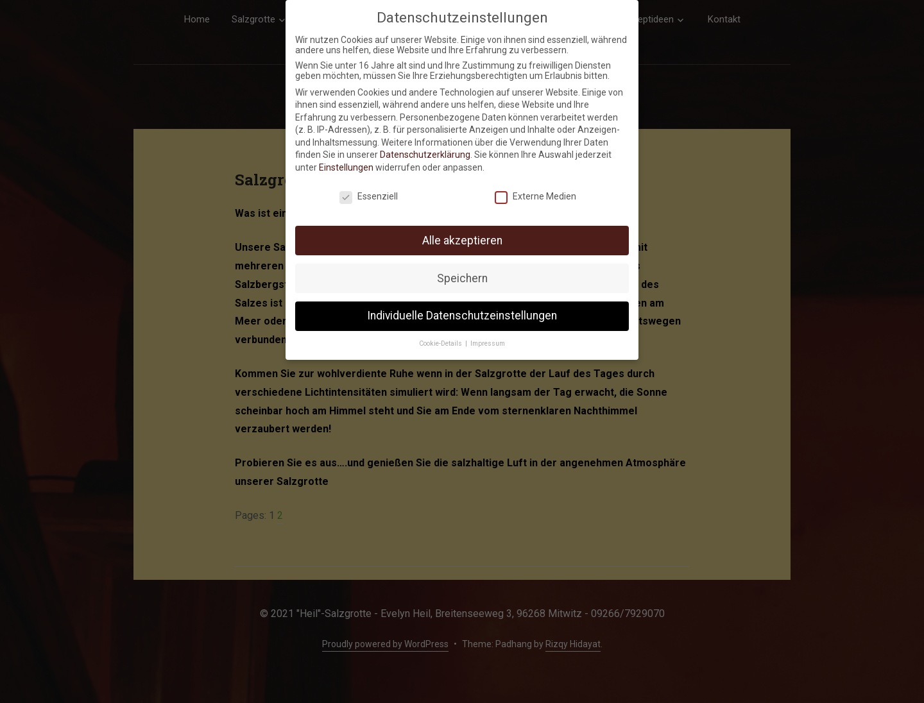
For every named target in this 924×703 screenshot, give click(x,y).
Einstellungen (346, 165)
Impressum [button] (487, 341)
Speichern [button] (462, 275)
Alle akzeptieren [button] (462, 238)
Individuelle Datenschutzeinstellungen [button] (462, 313)
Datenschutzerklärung (425, 153)
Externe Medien (535, 194)
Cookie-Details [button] (441, 341)
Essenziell (368, 194)
